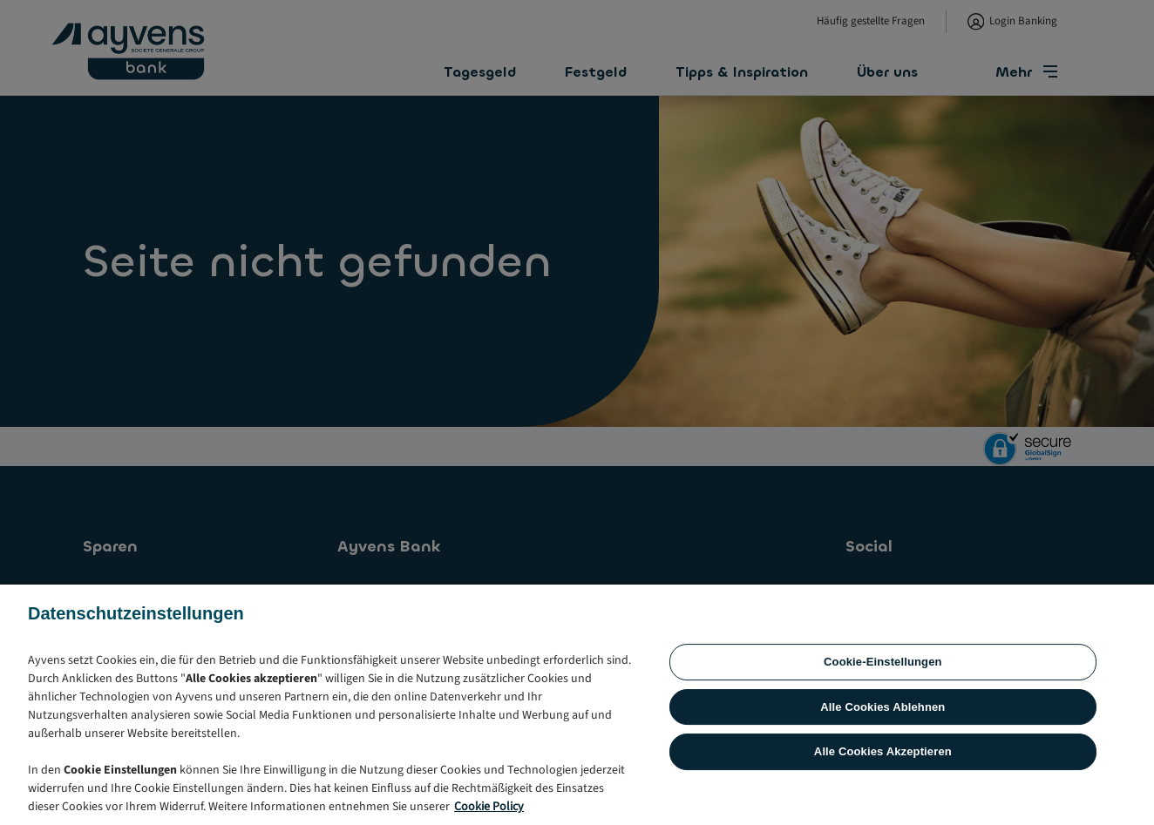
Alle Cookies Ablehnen (882, 793)
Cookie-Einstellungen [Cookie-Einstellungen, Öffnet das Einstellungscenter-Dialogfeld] (883, 747)
